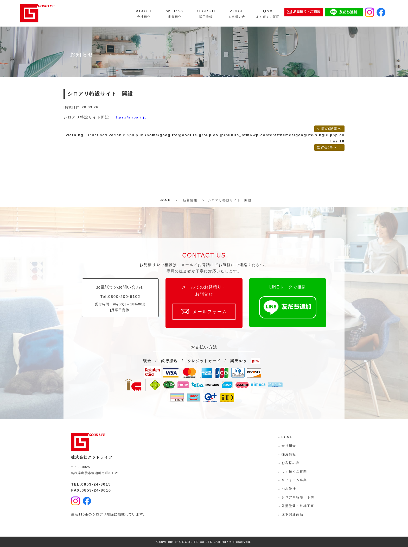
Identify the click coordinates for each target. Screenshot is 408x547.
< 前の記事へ (329, 129)
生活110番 (79, 514)
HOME (287, 437)
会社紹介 (289, 445)
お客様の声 (291, 462)
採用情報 (289, 454)
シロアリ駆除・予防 (298, 497)
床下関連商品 (292, 514)
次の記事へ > (329, 147)
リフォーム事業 (294, 480)
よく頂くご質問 (294, 471)
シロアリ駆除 (103, 514)
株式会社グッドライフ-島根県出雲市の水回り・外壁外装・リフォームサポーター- (37, 13)
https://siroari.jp (130, 117)
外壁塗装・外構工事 (298, 505)
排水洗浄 (289, 488)
